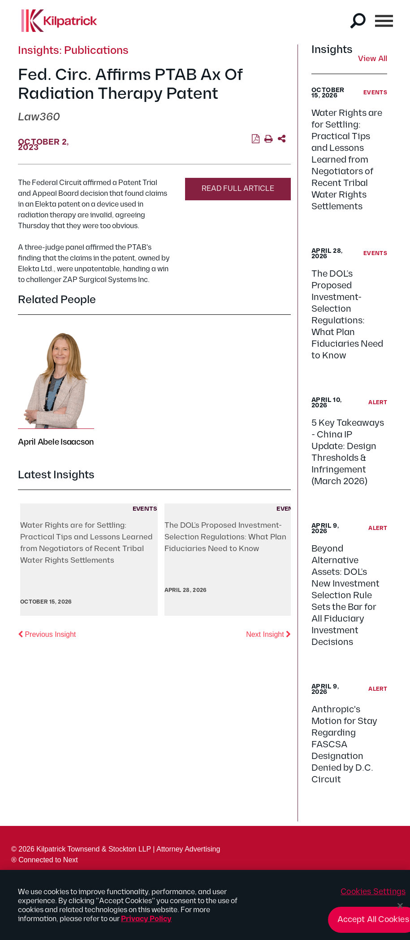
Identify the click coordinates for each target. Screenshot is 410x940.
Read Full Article (238, 189)
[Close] (400, 908)
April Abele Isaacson (56, 442)
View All (372, 59)
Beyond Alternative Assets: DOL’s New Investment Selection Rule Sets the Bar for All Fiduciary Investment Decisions (345, 595)
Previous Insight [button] (47, 633)
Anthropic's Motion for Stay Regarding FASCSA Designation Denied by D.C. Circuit (344, 744)
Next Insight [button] (268, 633)
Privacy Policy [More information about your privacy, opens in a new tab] (146, 922)
